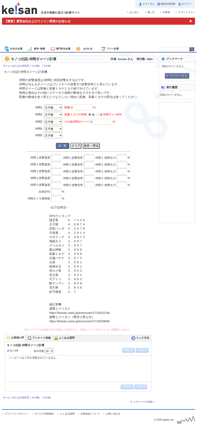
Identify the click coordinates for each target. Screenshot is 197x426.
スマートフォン (186, 12)
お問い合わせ (113, 413)
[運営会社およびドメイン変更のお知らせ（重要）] (98, 21)
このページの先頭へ (144, 401)
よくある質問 (67, 413)
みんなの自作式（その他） (26, 65)
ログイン (186, 3)
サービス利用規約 (44, 413)
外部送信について (90, 413)
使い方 (151, 12)
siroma (122, 59)
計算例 (166, 12)
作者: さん (122, 59)
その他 (46, 65)
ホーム (6, 65)
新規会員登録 (168, 3)
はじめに (134, 12)
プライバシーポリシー (16, 413)
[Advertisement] (98, 36)
